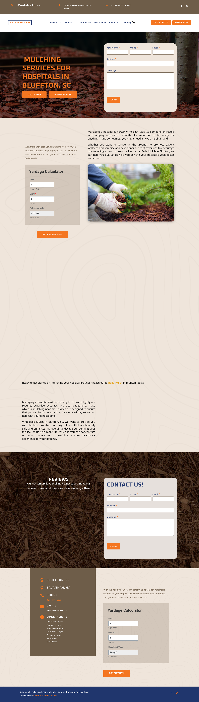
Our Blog (127, 23)
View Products (62, 95)
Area (32, 179)
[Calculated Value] (42, 213)
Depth (33, 194)
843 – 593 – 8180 (54, 600)
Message (111, 70)
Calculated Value (37, 208)
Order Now (181, 22)
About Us (54, 23)
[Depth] (42, 199)
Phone (134, 47)
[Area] (42, 184)
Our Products (85, 23)
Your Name (113, 47)
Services (69, 23)
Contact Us (114, 23)
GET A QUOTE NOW (52, 235)
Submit (113, 99)
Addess (111, 59)
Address (112, 505)
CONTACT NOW (116, 673)
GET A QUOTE (161, 22)
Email (156, 47)
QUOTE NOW (34, 95)
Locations (98, 23)
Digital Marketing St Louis (45, 696)
